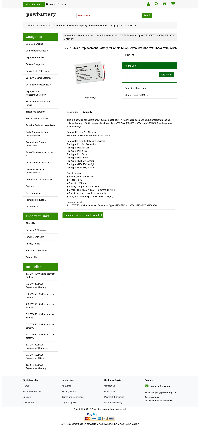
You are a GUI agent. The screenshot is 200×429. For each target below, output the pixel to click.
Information (43, 25)
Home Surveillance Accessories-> (35, 171)
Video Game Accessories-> (39, 162)
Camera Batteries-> (35, 44)
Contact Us (130, 25)
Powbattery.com (99, 409)
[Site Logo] (48, 14)
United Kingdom (33, 4)
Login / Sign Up (69, 402)
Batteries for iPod (110, 35)
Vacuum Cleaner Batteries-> (39, 78)
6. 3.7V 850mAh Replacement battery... (40, 326)
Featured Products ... (36, 200)
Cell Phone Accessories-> (38, 84)
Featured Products (32, 391)
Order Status (58, 25)
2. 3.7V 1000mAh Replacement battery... (37, 286)
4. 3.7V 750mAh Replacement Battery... (40, 306)
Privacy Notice (33, 243)
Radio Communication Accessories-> (37, 134)
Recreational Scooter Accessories (36, 144)
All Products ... (33, 206)
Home (50, 4)
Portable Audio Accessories (86, 35)
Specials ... (31, 186)
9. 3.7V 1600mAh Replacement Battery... (37, 356)
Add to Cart (166, 74)
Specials (27, 397)
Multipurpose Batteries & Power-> (38, 103)
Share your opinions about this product (83, 215)
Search (146, 15)
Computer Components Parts (40, 179)
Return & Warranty (98, 25)
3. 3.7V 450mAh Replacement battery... (40, 296)
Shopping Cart (116, 25)
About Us (30, 223)
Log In (61, 4)
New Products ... (34, 193)
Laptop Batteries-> (35, 57)
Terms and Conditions (37, 250)
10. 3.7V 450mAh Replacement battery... (37, 367)
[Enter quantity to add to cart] (142, 74)
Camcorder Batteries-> (37, 50)
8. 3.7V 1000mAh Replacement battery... (37, 346)
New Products (30, 402)
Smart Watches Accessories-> (40, 154)
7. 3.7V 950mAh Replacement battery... (40, 336)
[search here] (107, 15)
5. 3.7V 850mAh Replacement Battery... (40, 316)
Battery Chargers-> (35, 64)
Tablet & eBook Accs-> (37, 118)
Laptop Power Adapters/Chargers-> (36, 93)
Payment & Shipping (77, 25)
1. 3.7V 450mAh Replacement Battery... (40, 275)
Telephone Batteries (36, 111)
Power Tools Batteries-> (37, 71)
